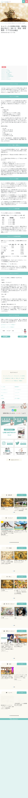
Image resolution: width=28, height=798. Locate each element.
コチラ (8, 264)
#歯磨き (20, 380)
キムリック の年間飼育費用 (7, 76)
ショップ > (17, 392)
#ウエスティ (17, 376)
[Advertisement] (14, 50)
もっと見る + (21, 495)
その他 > (2, 398)
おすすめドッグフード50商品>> (8, 327)
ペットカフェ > (4, 392)
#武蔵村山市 (8, 378)
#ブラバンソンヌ (9, 380)
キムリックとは (5, 69)
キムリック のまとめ (6, 79)
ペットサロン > (4, 389)
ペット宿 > (3, 386)
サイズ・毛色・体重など (7, 72)
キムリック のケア (6, 77)
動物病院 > (17, 386)
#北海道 (22, 378)
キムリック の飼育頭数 (6, 75)
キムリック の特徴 (6, 70)
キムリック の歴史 (6, 73)
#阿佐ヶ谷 (18, 378)
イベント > (17, 395)
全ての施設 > (17, 398)
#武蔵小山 (16, 380)
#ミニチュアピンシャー (8, 376)
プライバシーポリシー (15, 718)
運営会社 (11, 718)
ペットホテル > (18, 389)
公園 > (2, 395)
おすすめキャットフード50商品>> (8, 324)
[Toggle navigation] (26, 1)
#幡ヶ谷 (13, 378)
